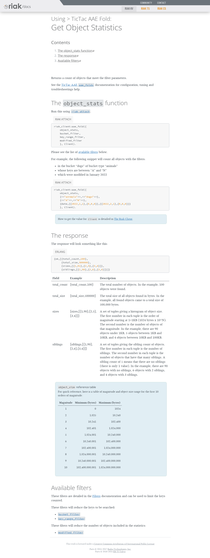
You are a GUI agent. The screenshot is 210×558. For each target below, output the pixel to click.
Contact (161, 2)
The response (67, 56)
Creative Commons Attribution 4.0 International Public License (124, 544)
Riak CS (162, 8)
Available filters (68, 61)
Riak (14, 27)
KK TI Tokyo (119, 551)
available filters (88, 152)
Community (146, 2)
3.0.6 (33, 27)
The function (89, 103)
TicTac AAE (77, 85)
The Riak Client (123, 219)
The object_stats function (75, 51)
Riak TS (145, 8)
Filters (96, 496)
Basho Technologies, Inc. (119, 549)
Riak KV (129, 8)
